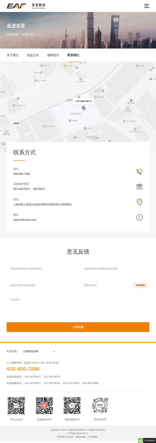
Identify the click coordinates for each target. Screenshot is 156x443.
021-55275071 (33, 378)
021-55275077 (33, 385)
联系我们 (73, 55)
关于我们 (13, 55)
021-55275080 (90, 385)
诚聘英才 (53, 55)
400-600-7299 (23, 371)
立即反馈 (78, 328)
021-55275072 (52, 378)
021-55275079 (71, 385)
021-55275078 (52, 385)
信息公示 (33, 55)
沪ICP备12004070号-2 (78, 435)
